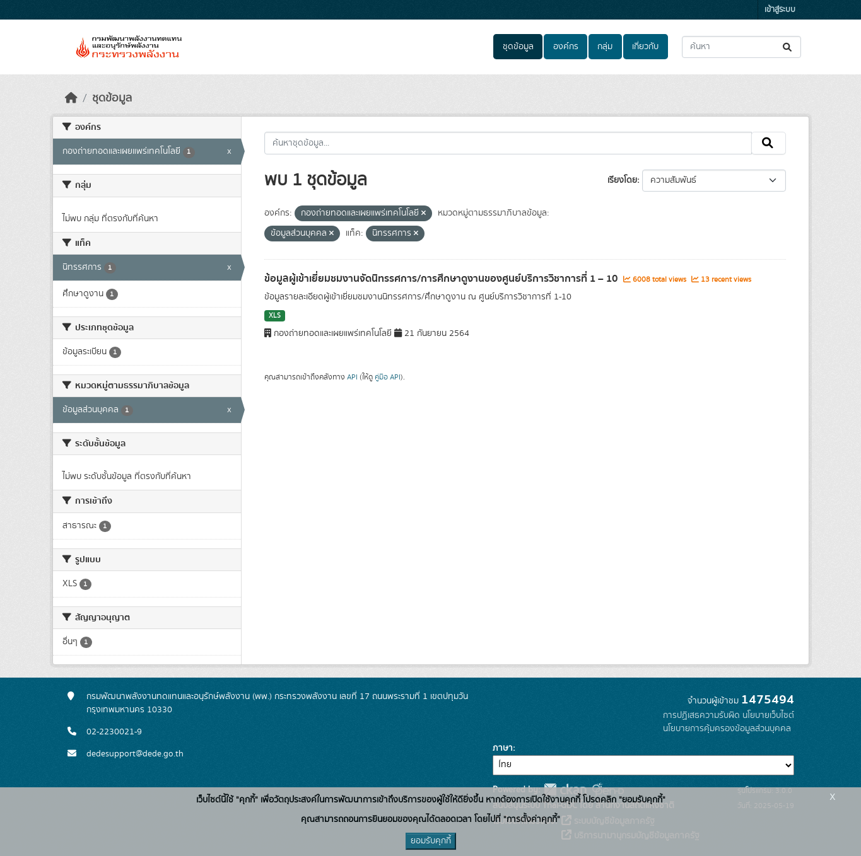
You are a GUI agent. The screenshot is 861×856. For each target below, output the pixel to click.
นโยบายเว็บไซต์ (768, 715)
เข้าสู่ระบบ (779, 10)
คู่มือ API (388, 377)
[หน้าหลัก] (71, 98)
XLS (275, 316)
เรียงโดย (622, 180)
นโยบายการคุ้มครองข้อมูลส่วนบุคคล (727, 728)
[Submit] (788, 47)
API (352, 377)
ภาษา (503, 748)
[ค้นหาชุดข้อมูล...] (741, 47)
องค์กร (565, 46)
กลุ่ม (604, 46)
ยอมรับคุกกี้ (431, 841)
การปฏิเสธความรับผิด (701, 715)
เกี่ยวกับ (645, 46)
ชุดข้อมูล (518, 46)
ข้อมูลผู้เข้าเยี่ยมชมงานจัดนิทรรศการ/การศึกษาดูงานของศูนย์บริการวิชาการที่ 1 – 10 (442, 278)
